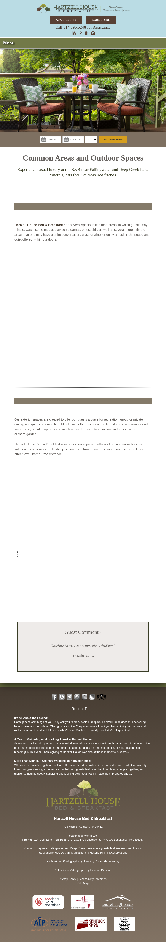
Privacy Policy (67, 879)
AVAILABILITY (66, 19)
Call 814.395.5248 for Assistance (82, 27)
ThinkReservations (115, 852)
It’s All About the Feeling (30, 717)
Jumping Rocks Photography (101, 861)
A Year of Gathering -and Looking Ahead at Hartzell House (53, 739)
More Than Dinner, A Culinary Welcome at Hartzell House (52, 760)
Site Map (82, 883)
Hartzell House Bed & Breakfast (38, 225)
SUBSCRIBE (101, 19)
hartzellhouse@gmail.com (83, 835)
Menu (8, 43)
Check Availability (113, 139)
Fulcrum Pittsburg (101, 870)
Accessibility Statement (92, 879)
